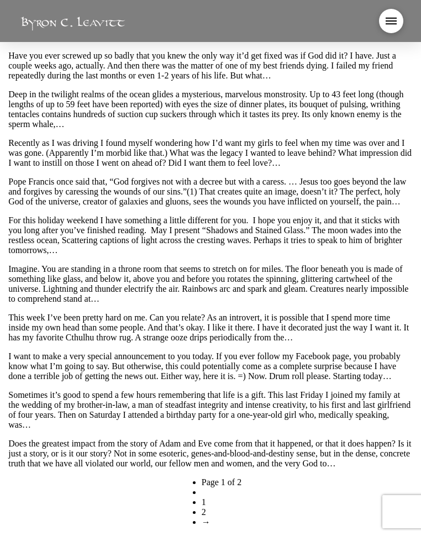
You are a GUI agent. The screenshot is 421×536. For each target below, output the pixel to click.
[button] (391, 21)
